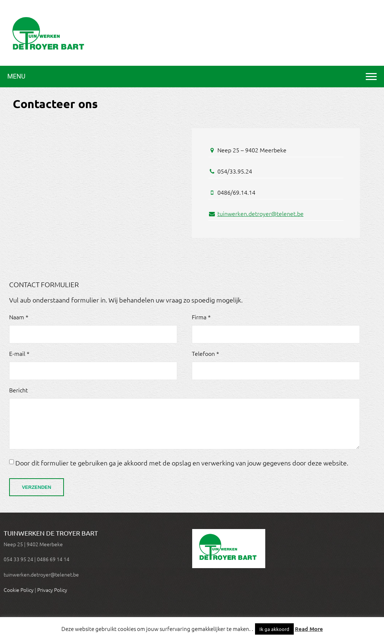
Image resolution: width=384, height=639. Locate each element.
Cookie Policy (19, 589)
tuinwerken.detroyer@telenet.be (260, 213)
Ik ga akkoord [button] (274, 629)
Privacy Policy (52, 589)
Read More (309, 628)
